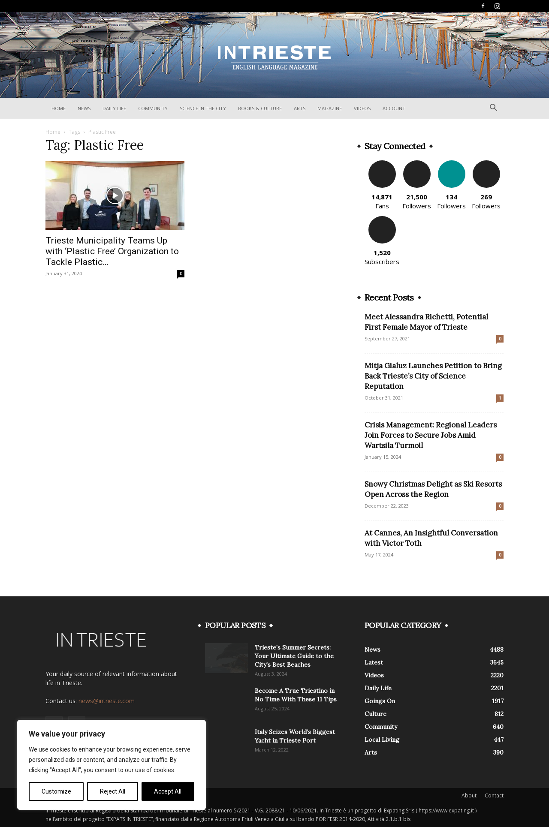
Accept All (167, 791)
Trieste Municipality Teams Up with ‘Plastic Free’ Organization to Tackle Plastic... (112, 251)
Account (394, 108)
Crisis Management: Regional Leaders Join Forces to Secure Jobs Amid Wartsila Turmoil (431, 435)
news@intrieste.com (106, 701)
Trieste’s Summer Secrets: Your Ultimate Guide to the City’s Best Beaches (294, 656)
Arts (299, 108)
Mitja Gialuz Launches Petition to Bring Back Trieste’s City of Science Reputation (433, 376)
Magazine (329, 108)
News (84, 108)
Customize (56, 791)
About (469, 795)
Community (153, 108)
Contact (494, 795)
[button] (493, 109)
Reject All (112, 791)
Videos (362, 108)
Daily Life (114, 108)
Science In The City (203, 108)
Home (58, 108)
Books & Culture (260, 108)
